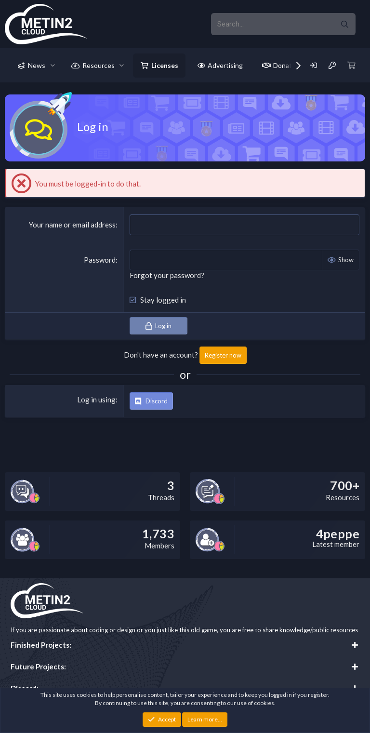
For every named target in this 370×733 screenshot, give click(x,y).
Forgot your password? (167, 275)
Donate (284, 65)
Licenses (164, 65)
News (36, 65)
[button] (52, 65)
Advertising (225, 65)
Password (100, 259)
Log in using (96, 399)
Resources (98, 65)
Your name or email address (72, 224)
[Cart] (352, 65)
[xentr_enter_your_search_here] (272, 24)
